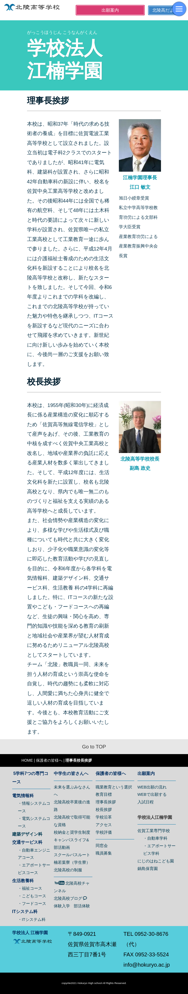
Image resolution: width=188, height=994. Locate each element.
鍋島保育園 (147, 868)
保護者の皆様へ (49, 760)
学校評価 (104, 832)
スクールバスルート (72, 855)
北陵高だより (165, 10)
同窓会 (102, 845)
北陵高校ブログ (70, 898)
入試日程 (145, 802)
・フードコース (32, 903)
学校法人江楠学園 (154, 817)
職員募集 (104, 853)
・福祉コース (30, 888)
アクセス (104, 825)
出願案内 (110, 10)
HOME (27, 760)
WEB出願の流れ (152, 787)
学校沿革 (104, 817)
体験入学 (62, 906)
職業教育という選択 (114, 787)
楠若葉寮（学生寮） (72, 862)
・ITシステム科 (32, 919)
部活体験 (82, 906)
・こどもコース (32, 896)
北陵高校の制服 (68, 870)
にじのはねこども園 (155, 861)
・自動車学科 (155, 838)
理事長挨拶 (106, 802)
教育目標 (104, 794)
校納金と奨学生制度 (72, 832)
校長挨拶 (104, 809)
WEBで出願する (152, 794)
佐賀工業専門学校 (153, 831)
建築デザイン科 (27, 834)
